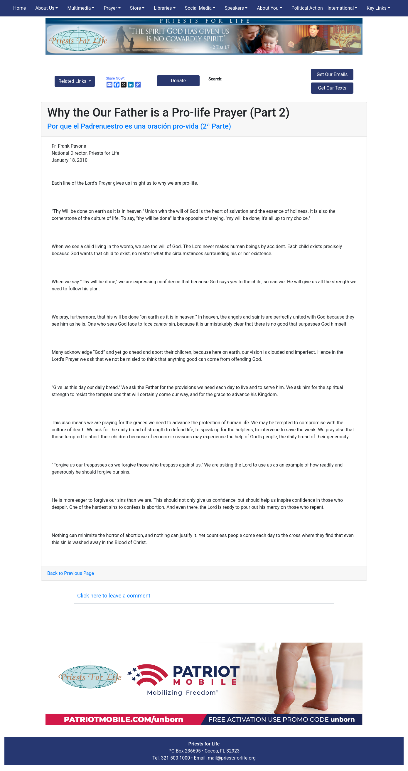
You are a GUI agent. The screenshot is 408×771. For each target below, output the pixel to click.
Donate (178, 80)
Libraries (163, 8)
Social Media (198, 8)
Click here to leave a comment (113, 595)
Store (135, 8)
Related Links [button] (72, 81)
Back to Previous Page (70, 573)
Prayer (110, 8)
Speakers (234, 8)
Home (19, 8)
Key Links (376, 8)
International (341, 8)
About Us (44, 8)
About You (268, 8)
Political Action (307, 8)
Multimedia (79, 8)
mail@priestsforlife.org (232, 758)
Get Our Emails (332, 74)
